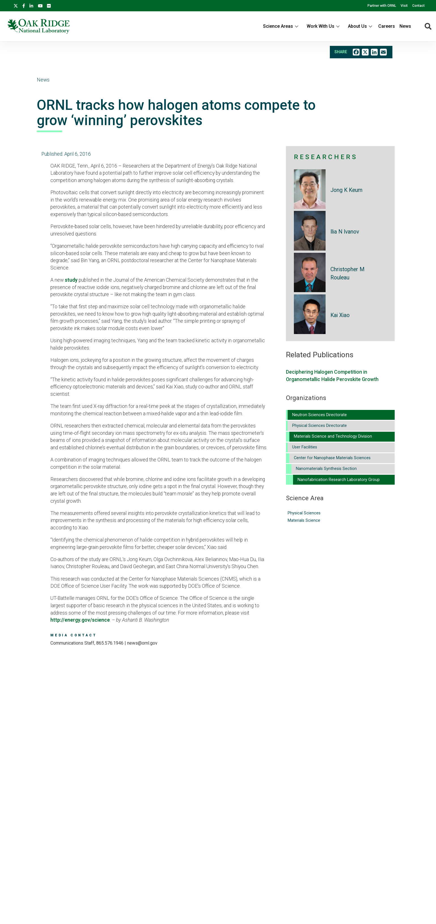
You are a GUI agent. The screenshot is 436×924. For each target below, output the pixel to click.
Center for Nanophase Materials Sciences (332, 457)
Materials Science (304, 520)
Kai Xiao (340, 315)
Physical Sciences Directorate (319, 425)
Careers (386, 26)
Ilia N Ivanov (344, 231)
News (405, 26)
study (71, 280)
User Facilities (304, 447)
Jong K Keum (346, 190)
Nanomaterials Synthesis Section (326, 468)
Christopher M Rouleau (347, 273)
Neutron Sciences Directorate (319, 414)
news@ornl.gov (142, 643)
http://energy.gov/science (80, 620)
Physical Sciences (304, 513)
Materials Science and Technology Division (333, 436)
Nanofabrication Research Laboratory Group (339, 479)
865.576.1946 (109, 643)
